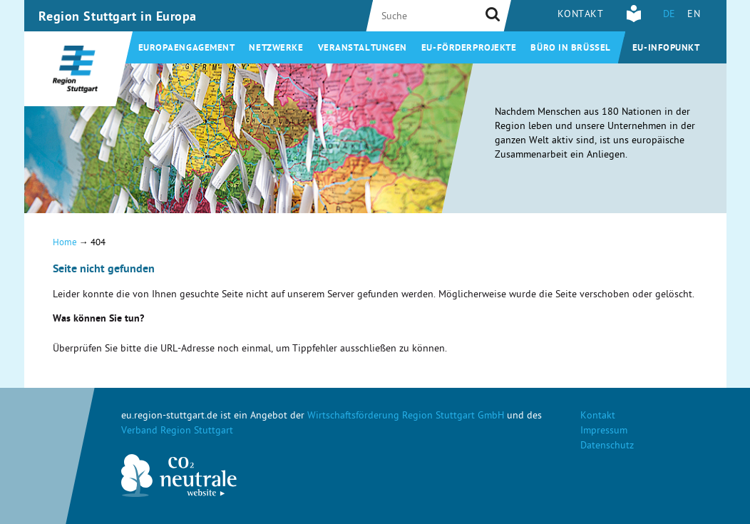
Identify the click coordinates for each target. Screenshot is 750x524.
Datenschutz (607, 447)
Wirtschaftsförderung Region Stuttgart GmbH (405, 417)
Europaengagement (186, 48)
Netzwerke (276, 48)
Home (65, 243)
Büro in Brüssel (570, 48)
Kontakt (581, 15)
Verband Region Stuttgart (177, 432)
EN (693, 15)
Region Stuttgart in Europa (117, 18)
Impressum (603, 432)
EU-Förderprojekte (469, 48)
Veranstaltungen (362, 48)
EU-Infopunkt (666, 48)
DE (669, 15)
